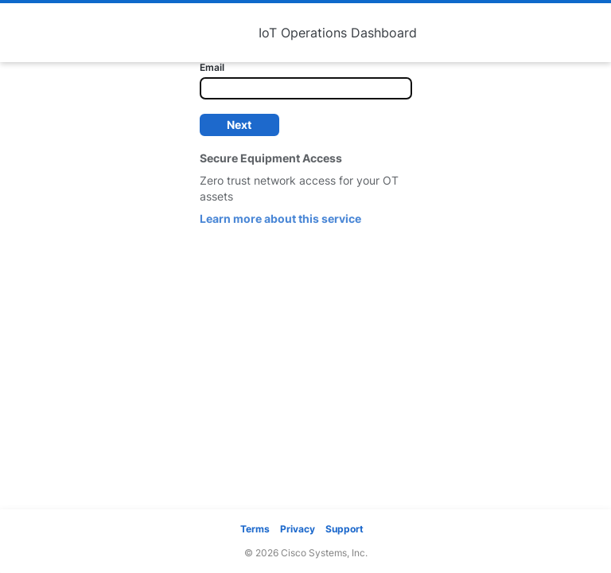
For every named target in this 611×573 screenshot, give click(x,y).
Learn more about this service (280, 218)
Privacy (297, 529)
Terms (255, 529)
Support (344, 529)
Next (239, 124)
